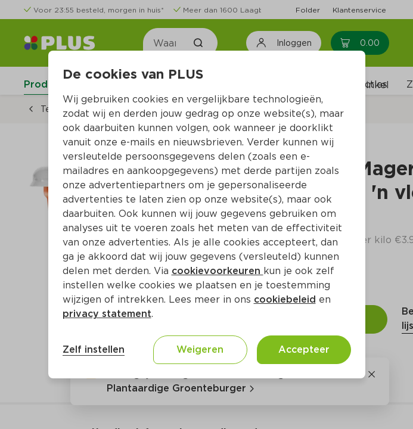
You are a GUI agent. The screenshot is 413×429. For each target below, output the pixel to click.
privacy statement (107, 313)
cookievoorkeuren (217, 270)
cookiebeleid (285, 299)
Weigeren (199, 349)
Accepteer (304, 349)
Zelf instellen (94, 349)
